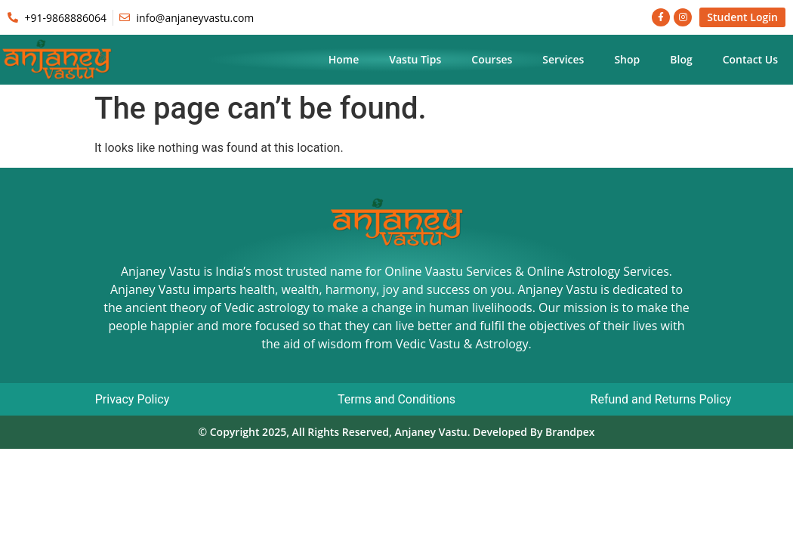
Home (344, 59)
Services (563, 59)
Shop (627, 59)
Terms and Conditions (396, 399)
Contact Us (750, 59)
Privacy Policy (132, 399)
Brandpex (570, 432)
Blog (681, 59)
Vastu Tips (415, 59)
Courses (491, 59)
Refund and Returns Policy (661, 399)
